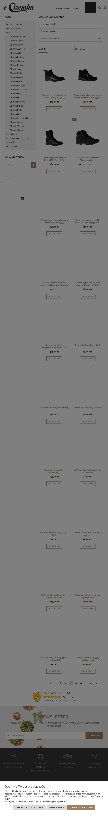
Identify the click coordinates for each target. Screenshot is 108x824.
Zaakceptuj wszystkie (81, 808)
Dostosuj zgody (57, 808)
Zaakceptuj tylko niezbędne (29, 808)
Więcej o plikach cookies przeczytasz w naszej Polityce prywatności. (36, 802)
